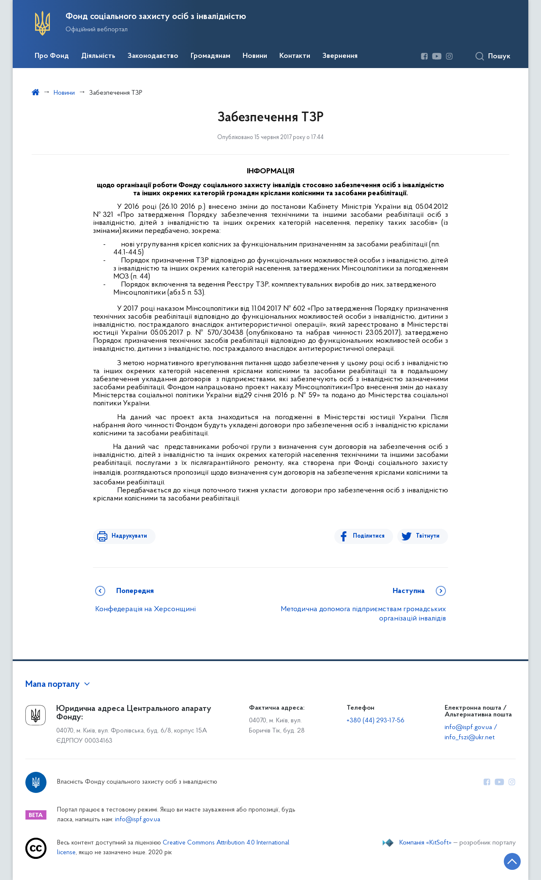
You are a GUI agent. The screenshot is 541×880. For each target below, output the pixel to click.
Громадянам (210, 56)
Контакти (294, 56)
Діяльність (98, 56)
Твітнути (428, 536)
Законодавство (153, 56)
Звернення (340, 56)
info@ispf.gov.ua (137, 820)
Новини (255, 56)
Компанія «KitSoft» (425, 842)
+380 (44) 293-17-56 (375, 720)
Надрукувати (127, 536)
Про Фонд (52, 56)
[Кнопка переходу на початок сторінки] (509, 861)
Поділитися (370, 536)
